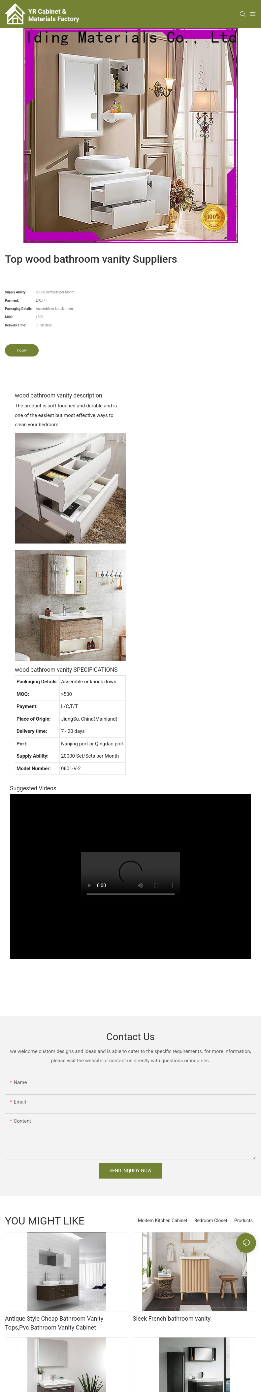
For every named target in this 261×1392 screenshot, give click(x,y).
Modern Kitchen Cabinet (162, 1220)
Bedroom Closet (210, 1220)
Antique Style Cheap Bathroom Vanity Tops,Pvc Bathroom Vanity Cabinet (54, 1323)
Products (243, 1220)
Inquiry (22, 350)
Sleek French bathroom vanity (172, 1318)
